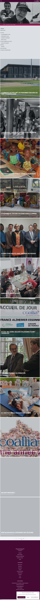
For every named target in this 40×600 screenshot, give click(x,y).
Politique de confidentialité (20, 556)
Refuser (28, 597)
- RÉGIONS (2, 46)
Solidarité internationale (20, 584)
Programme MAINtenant (20, 586)
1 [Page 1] (16, 538)
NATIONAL (2, 44)
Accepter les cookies (21, 597)
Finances (20, 569)
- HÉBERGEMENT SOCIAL (5, 36)
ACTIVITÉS (2, 32)
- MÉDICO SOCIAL (3, 39)
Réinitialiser (2, 30)
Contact (20, 577)
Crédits (20, 559)
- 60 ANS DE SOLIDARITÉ (5, 43)
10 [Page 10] (23, 538)
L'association (20, 562)
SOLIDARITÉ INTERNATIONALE (5, 50)
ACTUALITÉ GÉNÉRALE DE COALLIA (6, 41)
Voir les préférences (34, 597)
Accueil (4, 24)
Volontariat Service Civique (20, 589)
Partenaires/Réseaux (20, 571)
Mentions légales (20, 554)
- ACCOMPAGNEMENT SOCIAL (5, 34)
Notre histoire (20, 564)
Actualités (20, 574)
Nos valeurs (20, 566)
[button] (38, 592)
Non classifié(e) (3, 48)
